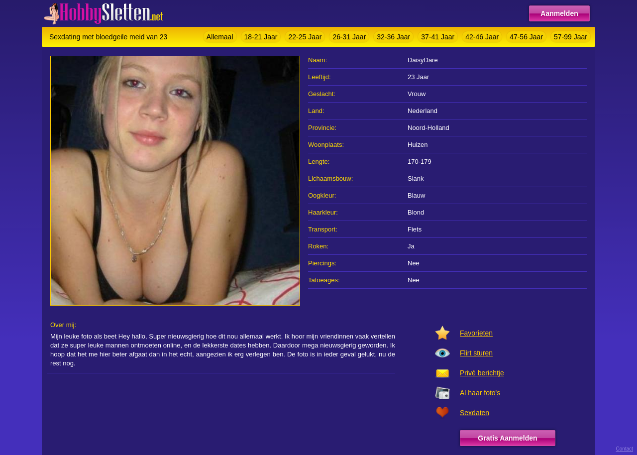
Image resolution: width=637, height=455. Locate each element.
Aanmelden (559, 13)
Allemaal (220, 37)
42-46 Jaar (482, 37)
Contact (624, 449)
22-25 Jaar (304, 37)
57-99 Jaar (570, 37)
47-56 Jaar (526, 37)
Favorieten (476, 333)
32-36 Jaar (393, 37)
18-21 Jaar (261, 37)
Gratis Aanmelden (507, 438)
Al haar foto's (480, 393)
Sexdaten (474, 413)
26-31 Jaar (349, 37)
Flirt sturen (476, 353)
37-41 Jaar (437, 37)
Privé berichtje (482, 373)
